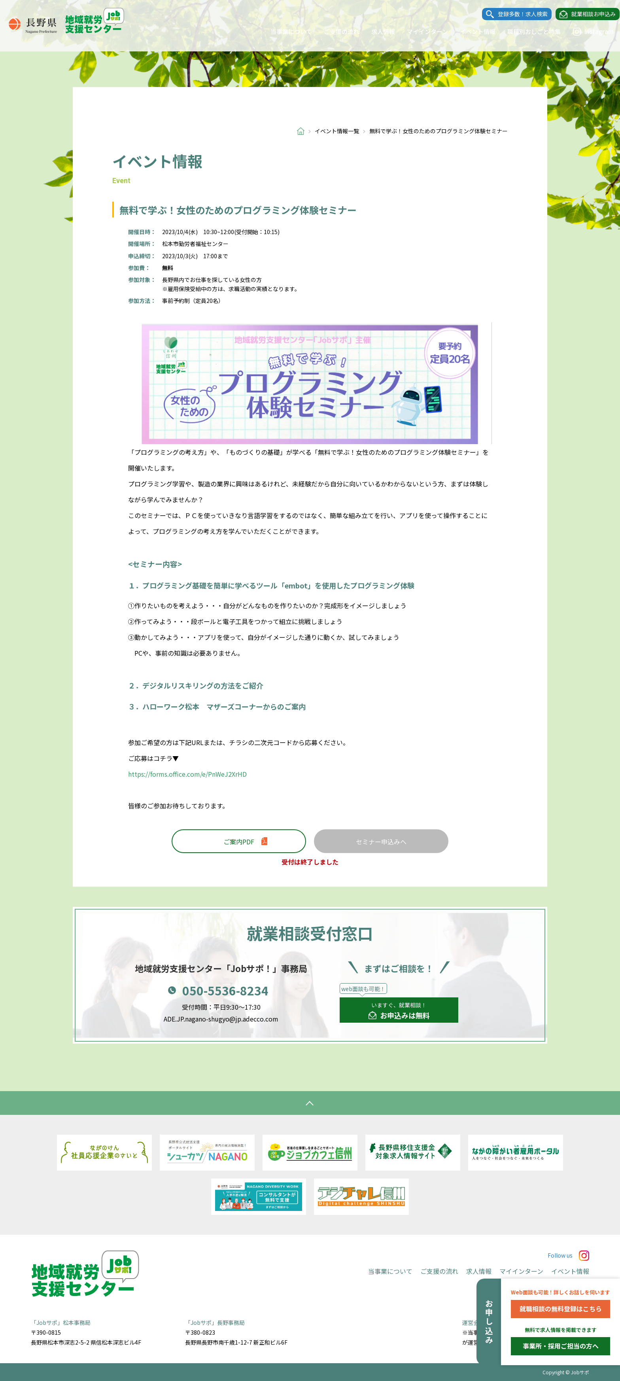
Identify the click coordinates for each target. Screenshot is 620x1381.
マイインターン (419, 31)
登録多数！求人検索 (515, 14)
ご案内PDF (238, 841)
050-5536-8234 (225, 990)
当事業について (283, 31)
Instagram (585, 31)
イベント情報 (470, 31)
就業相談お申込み (586, 14)
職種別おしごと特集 (526, 31)
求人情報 (376, 31)
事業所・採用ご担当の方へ (561, 1346)
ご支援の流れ (334, 31)
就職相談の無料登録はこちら (561, 1308)
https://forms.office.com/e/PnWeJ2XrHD (187, 774)
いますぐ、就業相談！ (399, 1011)
